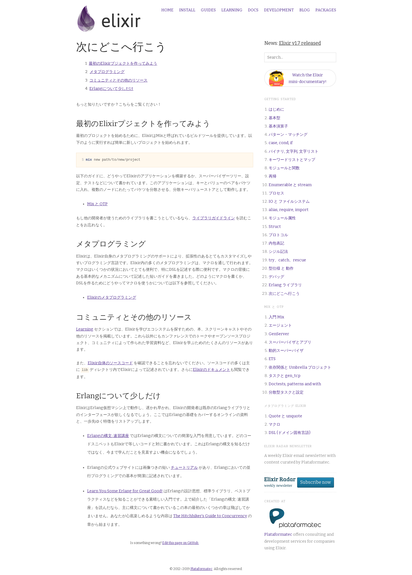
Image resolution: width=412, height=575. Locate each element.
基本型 (274, 118)
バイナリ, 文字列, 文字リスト (293, 151)
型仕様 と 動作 (281, 268)
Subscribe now (315, 482)
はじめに (276, 109)
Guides (208, 10)
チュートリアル (184, 467)
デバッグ (276, 276)
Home (167, 10)
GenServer (279, 334)
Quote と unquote (285, 416)
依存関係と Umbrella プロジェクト (300, 367)
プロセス (276, 193)
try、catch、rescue (287, 260)
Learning (231, 10)
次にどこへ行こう (284, 293)
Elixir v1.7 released (300, 43)
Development (279, 10)
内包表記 (276, 243)
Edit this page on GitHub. (180, 543)
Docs (253, 10)
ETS (272, 359)
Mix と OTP (97, 204)
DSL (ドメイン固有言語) (289, 432)
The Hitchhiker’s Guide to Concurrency (210, 515)
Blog (304, 10)
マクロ (274, 424)
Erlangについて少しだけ (111, 88)
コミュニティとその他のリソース (118, 80)
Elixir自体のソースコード (110, 363)
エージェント (280, 325)
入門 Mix (276, 317)
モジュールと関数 (284, 168)
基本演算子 (278, 126)
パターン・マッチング (288, 134)
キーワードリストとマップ (292, 159)
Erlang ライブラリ (285, 285)
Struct (275, 226)
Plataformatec (278, 534)
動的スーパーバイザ (286, 350)
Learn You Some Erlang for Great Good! (125, 490)
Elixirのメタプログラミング (111, 297)
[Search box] (300, 57)
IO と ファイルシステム (289, 201)
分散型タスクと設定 (286, 392)
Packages (325, 10)
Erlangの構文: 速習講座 (108, 435)
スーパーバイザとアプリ (290, 342)
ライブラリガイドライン (213, 218)
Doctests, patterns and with (295, 384)
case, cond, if (280, 143)
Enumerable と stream (290, 185)
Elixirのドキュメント (211, 369)
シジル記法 (278, 251)
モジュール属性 (282, 218)
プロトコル (278, 235)
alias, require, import (289, 209)
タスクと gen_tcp (284, 375)
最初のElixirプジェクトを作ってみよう (123, 63)
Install (187, 10)
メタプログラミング (107, 71)
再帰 (272, 176)
